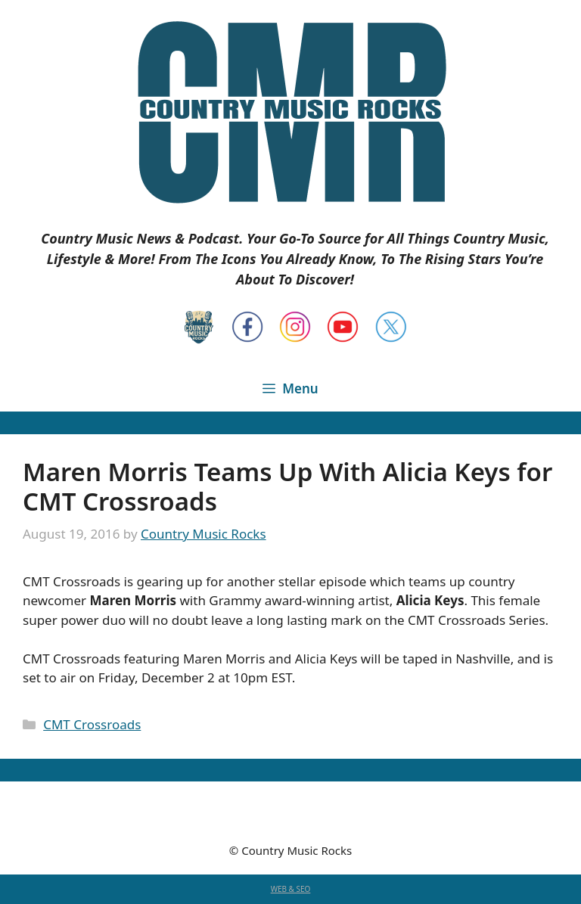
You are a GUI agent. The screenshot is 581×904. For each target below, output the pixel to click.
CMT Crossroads (92, 724)
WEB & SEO (291, 889)
